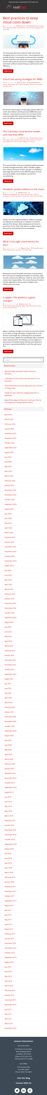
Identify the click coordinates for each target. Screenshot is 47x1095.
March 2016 (9, 986)
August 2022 (9, 622)
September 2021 (11, 674)
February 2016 (10, 990)
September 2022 (11, 618)
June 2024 (8, 518)
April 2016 (8, 981)
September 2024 (11, 504)
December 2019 (10, 773)
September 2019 (11, 787)
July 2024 (8, 514)
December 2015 (10, 1000)
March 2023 (9, 589)
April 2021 (8, 698)
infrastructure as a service (33, 140)
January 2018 (9, 882)
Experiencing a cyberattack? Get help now (23, 2)
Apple (23, 306)
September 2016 (11, 957)
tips (7, 86)
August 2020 (9, 736)
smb (4, 86)
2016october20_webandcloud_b (12, 306)
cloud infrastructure (31, 306)
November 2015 (10, 1005)
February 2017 (10, 934)
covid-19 (12, 196)
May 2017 (8, 920)
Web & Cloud (21, 26)
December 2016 (10, 943)
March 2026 (9, 419)
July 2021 (8, 684)
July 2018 (8, 854)
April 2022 (8, 641)
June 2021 (8, 688)
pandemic (18, 196)
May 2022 (8, 636)
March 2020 (9, 759)
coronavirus (6, 196)
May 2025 (8, 466)
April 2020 (8, 754)
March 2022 (9, 646)
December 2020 (10, 717)
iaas (24, 140)
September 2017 (11, 901)
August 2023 (9, 566)
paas (4, 141)
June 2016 (8, 972)
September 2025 (11, 448)
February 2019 (10, 820)
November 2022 (10, 608)
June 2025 (8, 462)
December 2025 (10, 433)
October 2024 (10, 500)
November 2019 (10, 778)
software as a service (29, 141)
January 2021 (9, 712)
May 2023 (8, 580)
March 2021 (9, 702)
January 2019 (9, 825)
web (30, 250)
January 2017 (9, 938)
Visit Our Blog (23, 1078)
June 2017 (8, 915)
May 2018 (8, 863)
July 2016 (8, 967)
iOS (13, 307)
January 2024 (9, 542)
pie (16, 307)
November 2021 (10, 665)
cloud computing (11, 28)
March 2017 (9, 929)
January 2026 (9, 429)
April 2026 (8, 415)
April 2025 (8, 471)
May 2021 (8, 693)
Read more (8, 71)
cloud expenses (21, 28)
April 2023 (8, 584)
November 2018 (10, 835)
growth (40, 84)
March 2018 (9, 872)
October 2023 (10, 556)
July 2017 (8, 910)
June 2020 (8, 745)
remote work (25, 196)
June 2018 (8, 858)
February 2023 (10, 594)
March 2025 (9, 476)
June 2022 (8, 632)
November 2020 (10, 721)
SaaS (20, 141)
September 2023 (11, 561)
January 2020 (9, 769)
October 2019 (10, 783)
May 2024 (8, 523)
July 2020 (8, 740)
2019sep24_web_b (38, 248)
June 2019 (8, 802)
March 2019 (9, 816)
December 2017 (10, 887)
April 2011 (8, 1019)
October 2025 (10, 443)
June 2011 (8, 1009)
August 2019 (9, 792)
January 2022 (9, 655)
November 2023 (10, 551)
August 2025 (9, 452)
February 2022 (10, 651)
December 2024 (10, 490)
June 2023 (8, 575)
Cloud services (30, 28)
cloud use (36, 194)
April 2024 (8, 528)
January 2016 (9, 995)
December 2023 (10, 547)
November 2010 (10, 1028)
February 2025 (10, 481)
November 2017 (10, 891)
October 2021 (10, 669)
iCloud (10, 307)
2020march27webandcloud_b (11, 194)
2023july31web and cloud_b (36, 26)
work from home (38, 196)
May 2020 (8, 750)
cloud (4, 28)
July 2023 (8, 570)
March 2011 (9, 1023)
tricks (10, 86)
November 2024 (10, 495)
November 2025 (10, 438)
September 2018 (11, 844)
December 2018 (10, 830)
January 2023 (9, 599)
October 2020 (10, 726)
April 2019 (8, 811)
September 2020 (11, 731)
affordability (11, 84)
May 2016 (8, 976)
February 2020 (10, 764)
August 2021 (9, 679)
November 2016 (10, 948)
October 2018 (10, 839)
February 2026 (10, 424)
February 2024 (10, 537)
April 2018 (8, 868)
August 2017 (9, 905)
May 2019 (8, 806)
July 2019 (8, 797)
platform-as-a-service (12, 141)
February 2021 (10, 707)
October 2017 (10, 896)
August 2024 (9, 509)
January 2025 (9, 485)
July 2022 (8, 627)
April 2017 (8, 924)
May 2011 (8, 1014)
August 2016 (9, 962)
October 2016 (10, 953)
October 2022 (10, 613)
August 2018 (9, 849)
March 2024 (9, 533)
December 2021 (10, 660)
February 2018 (10, 877)
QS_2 (23, 250)
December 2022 (10, 603)
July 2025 (8, 457)
